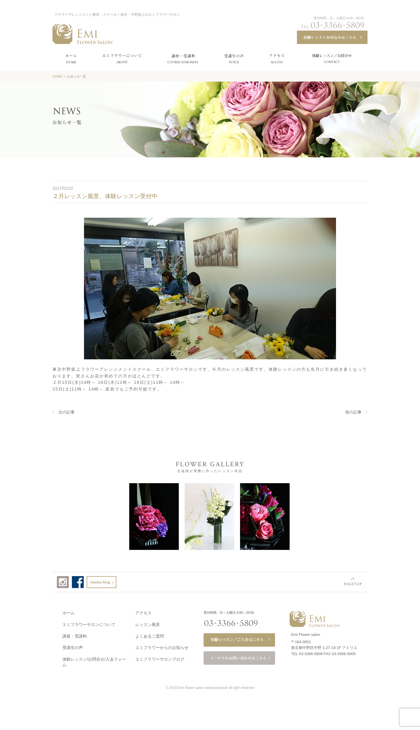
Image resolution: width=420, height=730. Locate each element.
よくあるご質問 (149, 635)
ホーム (68, 611)
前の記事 (353, 412)
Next (377, 516)
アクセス (143, 611)
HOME (57, 76)
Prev (41, 516)
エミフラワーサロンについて (89, 623)
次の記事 (66, 412)
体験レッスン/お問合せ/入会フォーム (94, 661)
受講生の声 (72, 646)
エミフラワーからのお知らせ (161, 646)
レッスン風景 (147, 623)
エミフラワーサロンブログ (159, 658)
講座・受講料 (74, 635)
